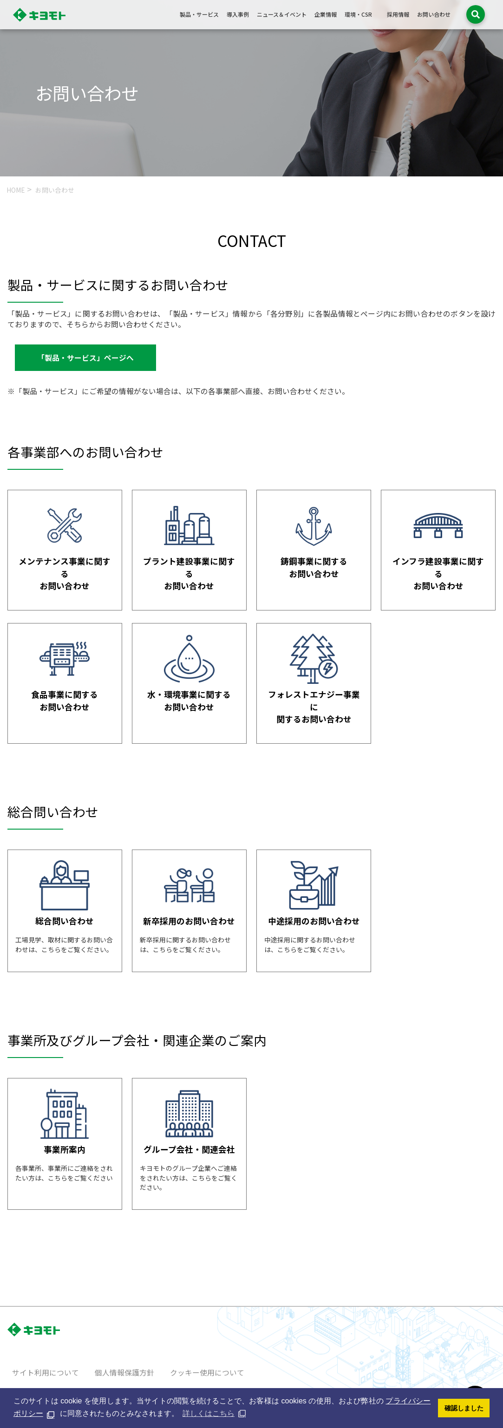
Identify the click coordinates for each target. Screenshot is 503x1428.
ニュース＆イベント (282, 14)
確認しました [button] (463, 1408)
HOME (16, 190)
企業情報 (325, 14)
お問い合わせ (434, 14)
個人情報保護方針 (124, 1372)
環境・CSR (358, 14)
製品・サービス (199, 14)
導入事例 (238, 14)
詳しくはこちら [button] (209, 1413)
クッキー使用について (207, 1372)
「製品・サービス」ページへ (85, 357)
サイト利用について (45, 1372)
